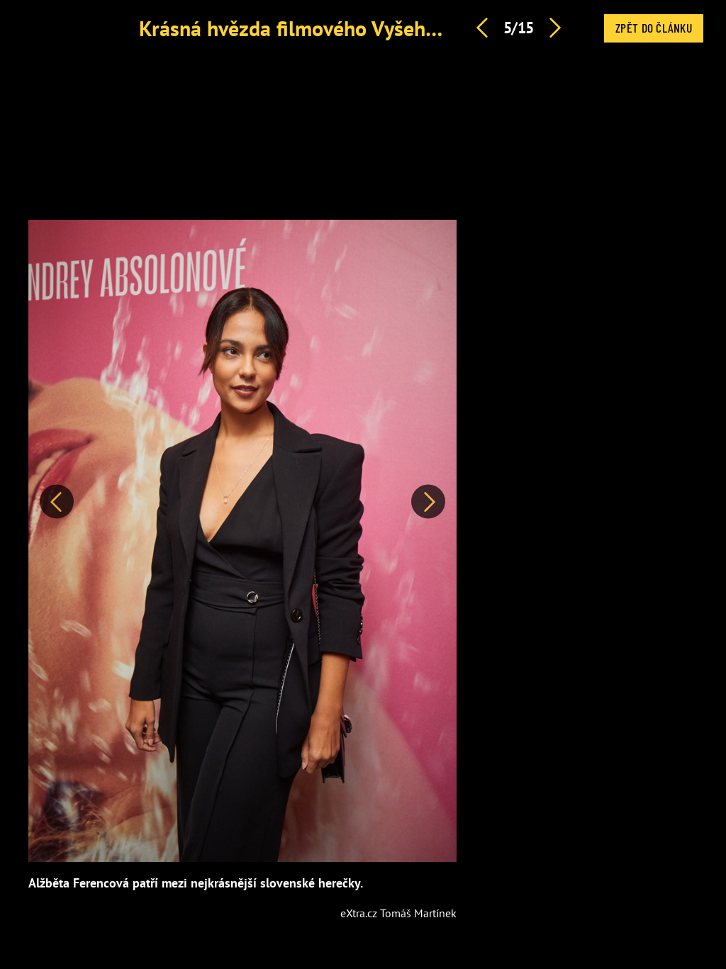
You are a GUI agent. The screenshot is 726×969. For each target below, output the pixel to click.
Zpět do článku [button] (653, 27)
